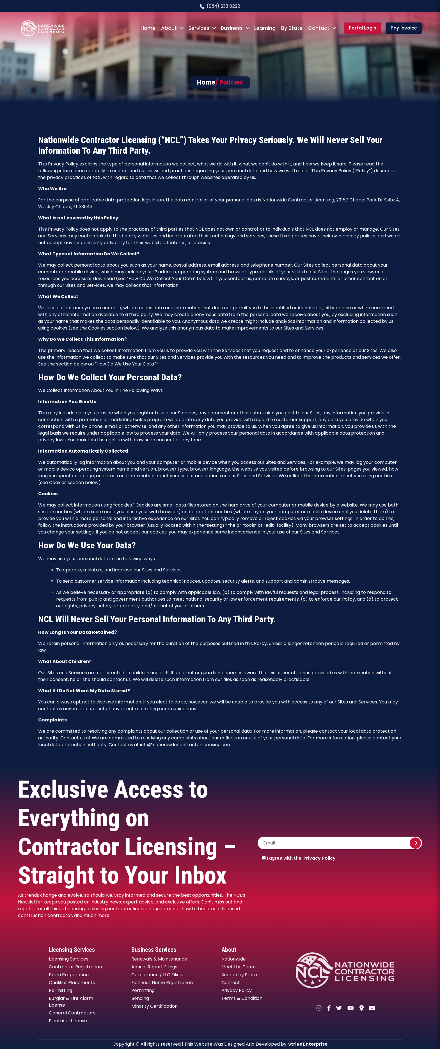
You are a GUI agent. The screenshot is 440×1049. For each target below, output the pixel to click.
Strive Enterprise (307, 1044)
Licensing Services (68, 959)
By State (291, 27)
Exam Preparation (69, 974)
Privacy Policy (319, 858)
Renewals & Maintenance (159, 959)
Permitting (60, 990)
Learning (265, 27)
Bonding (140, 998)
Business (232, 27)
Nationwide (233, 959)
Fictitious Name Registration (162, 982)
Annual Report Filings (154, 967)
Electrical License (68, 1021)
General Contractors (72, 1013)
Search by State (239, 974)
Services (198, 27)
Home (148, 27)
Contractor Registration (75, 967)
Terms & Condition (241, 998)
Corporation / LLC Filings (158, 974)
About (169, 27)
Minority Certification (154, 1006)
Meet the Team (238, 967)
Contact (318, 27)
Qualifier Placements (72, 982)
